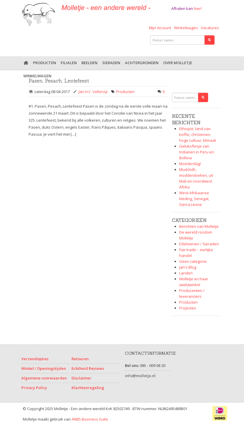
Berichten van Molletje (199, 226)
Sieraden (111, 62)
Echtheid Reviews (88, 368)
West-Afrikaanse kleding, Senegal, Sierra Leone (194, 198)
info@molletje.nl (140, 375)
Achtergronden (141, 62)
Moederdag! (190, 163)
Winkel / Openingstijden (43, 368)
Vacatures (210, 27)
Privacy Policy (34, 387)
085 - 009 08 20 (152, 365)
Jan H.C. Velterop (93, 91)
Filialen (69, 62)
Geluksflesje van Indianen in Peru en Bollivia (196, 152)
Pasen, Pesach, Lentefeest (59, 81)
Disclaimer (81, 378)
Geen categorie (193, 261)
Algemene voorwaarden (44, 378)
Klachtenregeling (88, 387)
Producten (44, 62)
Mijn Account (160, 27)
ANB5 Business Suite (90, 419)
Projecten (187, 308)
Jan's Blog (187, 267)
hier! (198, 8)
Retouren (80, 358)
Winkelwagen (186, 27)
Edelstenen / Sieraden (199, 243)
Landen (186, 273)
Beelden (89, 62)
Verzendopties (34, 358)
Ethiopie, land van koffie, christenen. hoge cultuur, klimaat (197, 134)
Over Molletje (177, 62)
